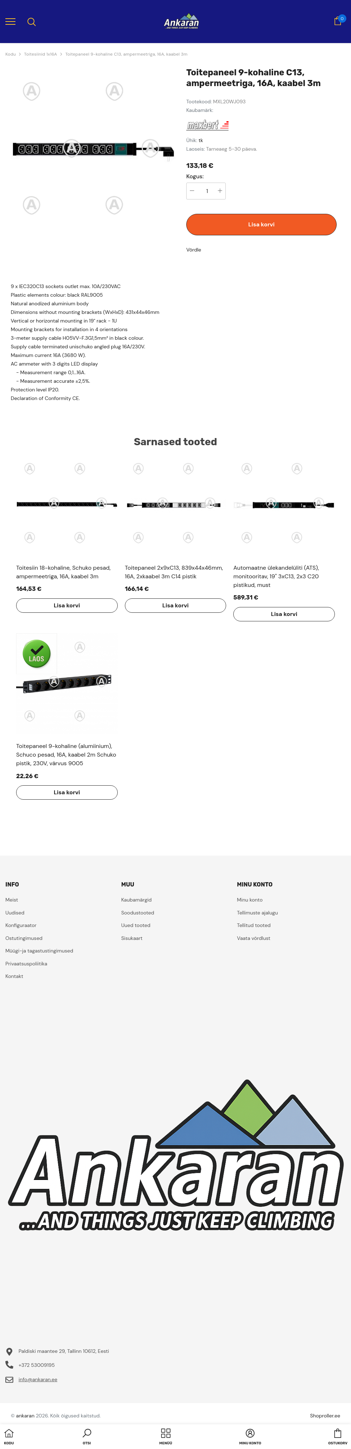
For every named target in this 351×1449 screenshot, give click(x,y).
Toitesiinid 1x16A (40, 54)
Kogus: (195, 176)
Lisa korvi (261, 224)
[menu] (10, 21)
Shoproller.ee (325, 1415)
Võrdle (193, 249)
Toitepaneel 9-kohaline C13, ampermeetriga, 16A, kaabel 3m (126, 54)
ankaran (25, 1415)
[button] (86, 1437)
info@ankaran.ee (38, 1379)
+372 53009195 (37, 1365)
